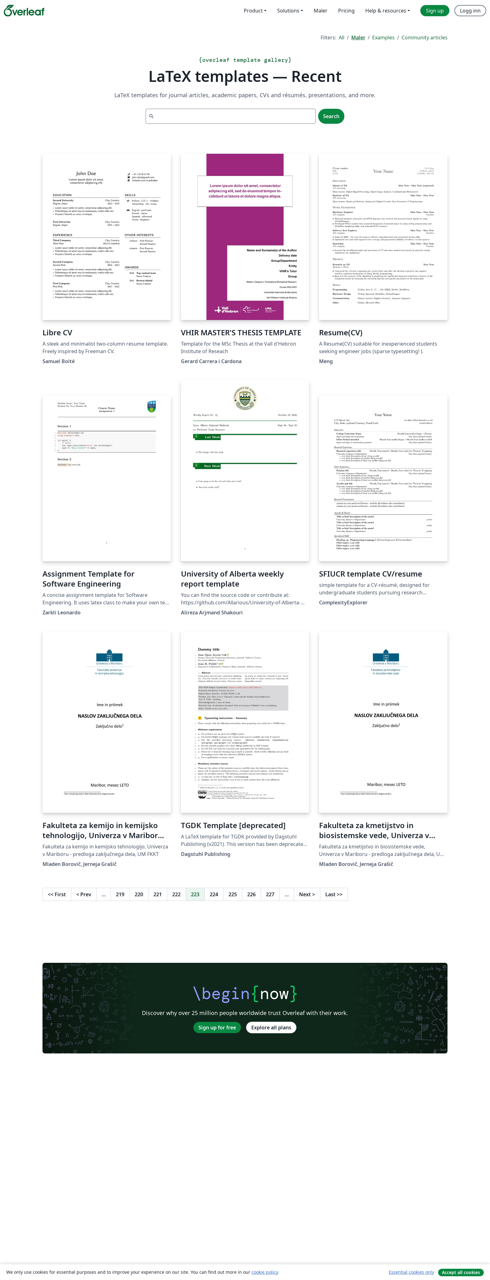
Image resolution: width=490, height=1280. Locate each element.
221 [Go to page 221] (157, 894)
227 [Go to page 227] (270, 894)
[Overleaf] (24, 10)
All (341, 37)
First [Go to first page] (57, 894)
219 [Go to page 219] (120, 894)
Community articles (425, 37)
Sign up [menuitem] (435, 10)
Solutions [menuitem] (288, 10)
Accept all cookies (461, 1272)
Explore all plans (271, 1027)
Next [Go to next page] (307, 894)
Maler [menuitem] (321, 10)
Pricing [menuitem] (346, 10)
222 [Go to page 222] (176, 894)
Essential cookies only (411, 1272)
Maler (358, 37)
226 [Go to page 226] (251, 894)
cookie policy (265, 1272)
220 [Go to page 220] (139, 894)
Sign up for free (217, 1027)
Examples (383, 37)
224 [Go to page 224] (214, 894)
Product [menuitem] (253, 10)
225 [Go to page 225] (232, 894)
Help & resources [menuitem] (385, 10)
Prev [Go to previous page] (83, 894)
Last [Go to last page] (333, 894)
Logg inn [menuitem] (470, 10)
